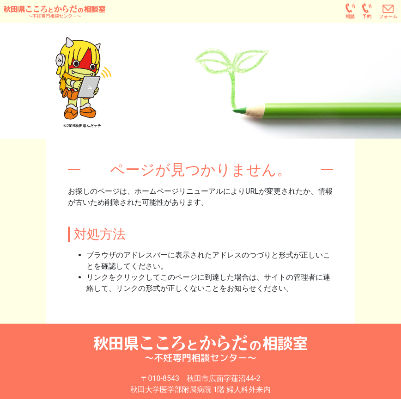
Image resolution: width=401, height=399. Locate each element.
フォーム (388, 16)
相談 (350, 16)
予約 (366, 16)
